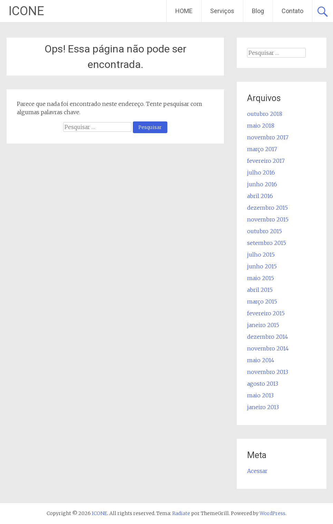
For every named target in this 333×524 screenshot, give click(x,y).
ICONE (26, 11)
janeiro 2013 (263, 407)
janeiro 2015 (263, 325)
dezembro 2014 (267, 336)
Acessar (257, 470)
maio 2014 (260, 360)
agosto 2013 (262, 383)
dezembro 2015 (267, 207)
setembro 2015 (266, 242)
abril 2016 (260, 195)
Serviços (222, 10)
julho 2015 (261, 254)
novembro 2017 (267, 137)
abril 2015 (260, 289)
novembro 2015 (267, 219)
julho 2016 (261, 172)
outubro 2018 (264, 113)
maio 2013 (260, 395)
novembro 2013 (267, 371)
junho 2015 (262, 266)
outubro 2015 (264, 231)
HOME (184, 10)
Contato (292, 10)
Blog (258, 10)
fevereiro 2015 (266, 313)
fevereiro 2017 (266, 160)
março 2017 (262, 149)
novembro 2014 (268, 348)
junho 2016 (262, 184)
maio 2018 (260, 125)
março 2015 (262, 301)
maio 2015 (260, 278)
